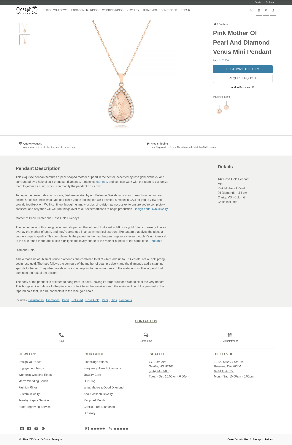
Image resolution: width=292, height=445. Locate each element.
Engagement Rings (85, 10)
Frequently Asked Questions (102, 368)
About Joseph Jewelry (98, 394)
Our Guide (94, 354)
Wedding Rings (112, 10)
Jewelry (133, 10)
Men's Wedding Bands (33, 381)
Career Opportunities (238, 439)
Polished (77, 300)
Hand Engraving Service (34, 406)
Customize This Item (242, 69)
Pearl (65, 300)
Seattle (157, 354)
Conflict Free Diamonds (99, 406)
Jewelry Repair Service (33, 400)
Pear (105, 300)
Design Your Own (55, 10)
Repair (185, 10)
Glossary (89, 413)
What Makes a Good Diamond (103, 387)
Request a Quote (243, 78)
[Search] (252, 10)
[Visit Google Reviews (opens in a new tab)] (96, 428)
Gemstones (169, 10)
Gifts (114, 300)
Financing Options (96, 361)
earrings (101, 181)
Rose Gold (92, 300)
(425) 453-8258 (224, 371)
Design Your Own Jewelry (151, 209)
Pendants (156, 240)
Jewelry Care (92, 374)
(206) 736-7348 (159, 371)
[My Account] (273, 10)
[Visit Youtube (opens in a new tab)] (37, 428)
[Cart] (259, 10)
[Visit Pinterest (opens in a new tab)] (44, 428)
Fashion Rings (27, 387)
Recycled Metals (94, 400)
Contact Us (146, 321)
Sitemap (257, 439)
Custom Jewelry (29, 394)
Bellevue (224, 354)
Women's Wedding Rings (35, 374)
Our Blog (89, 381)
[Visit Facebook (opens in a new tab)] (30, 428)
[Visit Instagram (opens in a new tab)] (23, 428)
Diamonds (150, 10)
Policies (269, 439)
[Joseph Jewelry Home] (215, 24)
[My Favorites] (266, 10)
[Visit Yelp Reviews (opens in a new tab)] (119, 428)
